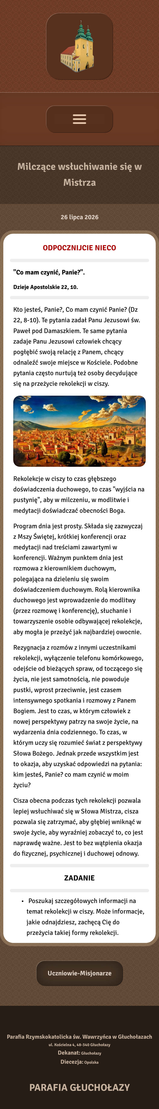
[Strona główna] (79, 46)
